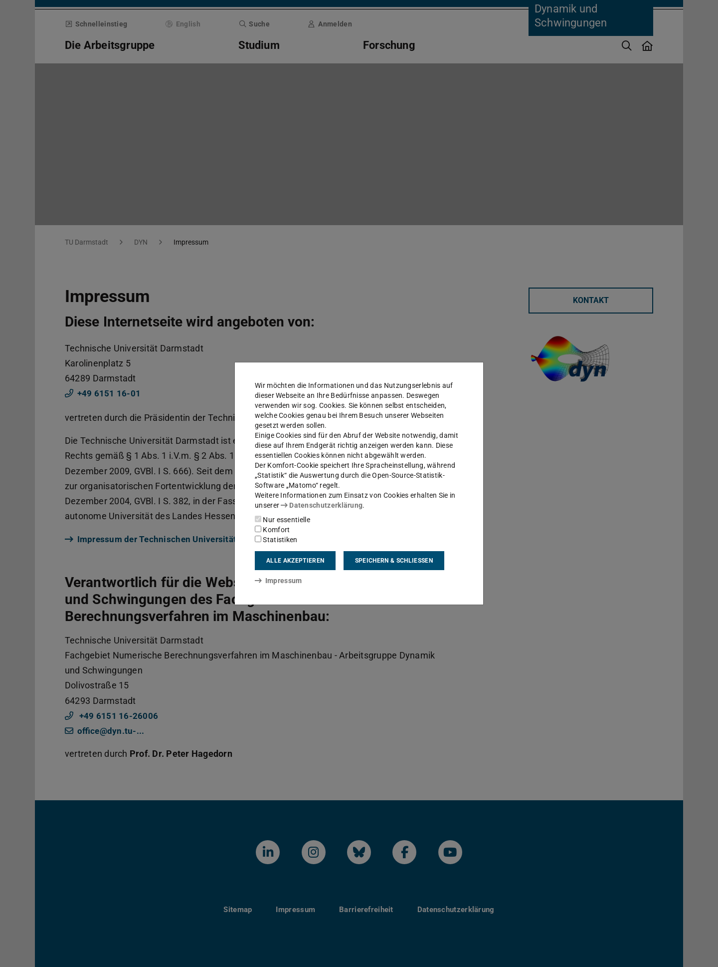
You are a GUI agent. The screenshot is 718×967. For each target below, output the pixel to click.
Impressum (278, 581)
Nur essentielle (282, 520)
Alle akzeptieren (295, 560)
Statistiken (276, 540)
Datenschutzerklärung (321, 505)
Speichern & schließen (394, 560)
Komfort (272, 530)
